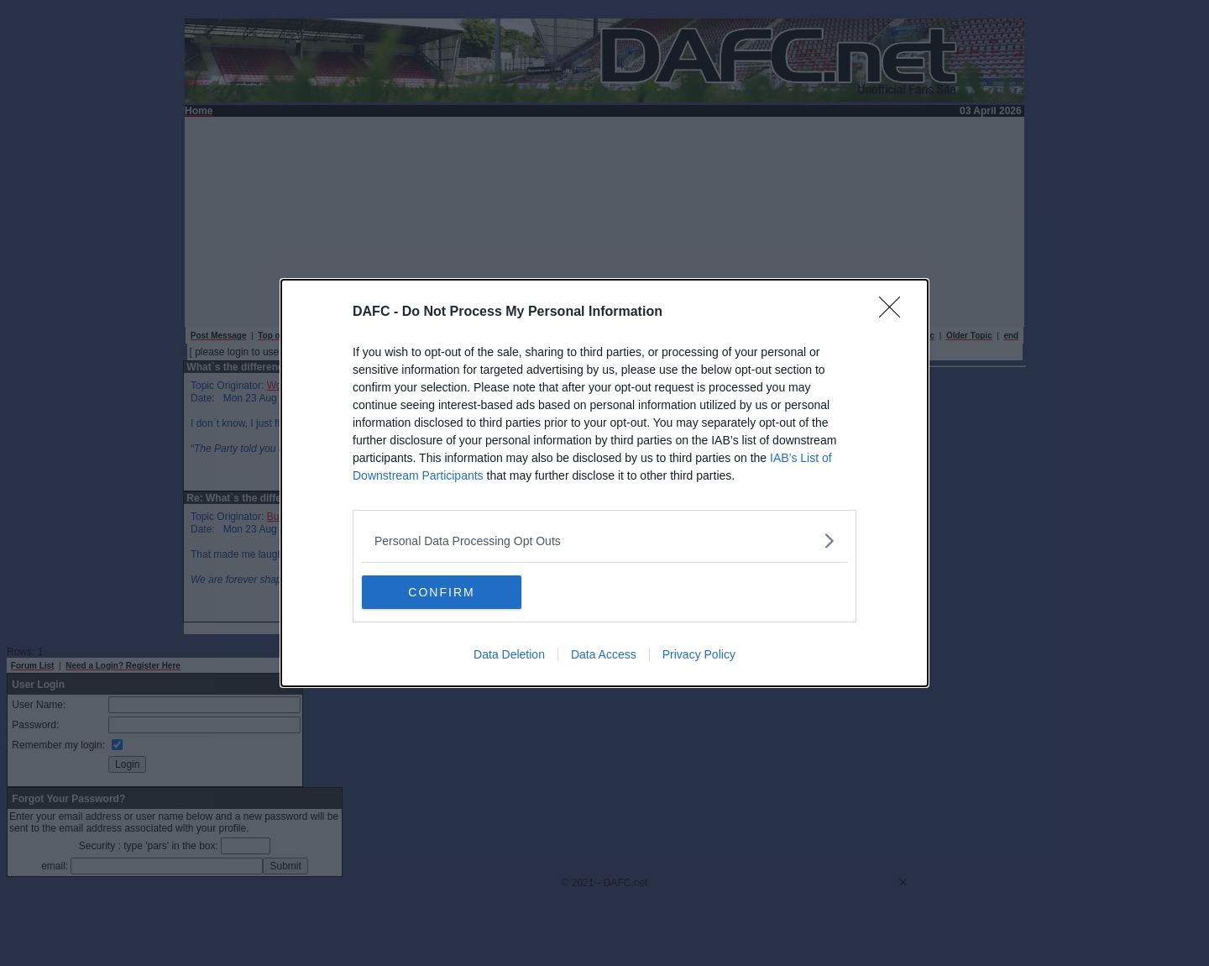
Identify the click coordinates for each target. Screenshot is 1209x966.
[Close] (895, 312)
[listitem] (604, 540)
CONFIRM (441, 591)
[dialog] (604, 483)
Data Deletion (509, 654)
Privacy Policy (698, 654)
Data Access (603, 654)
